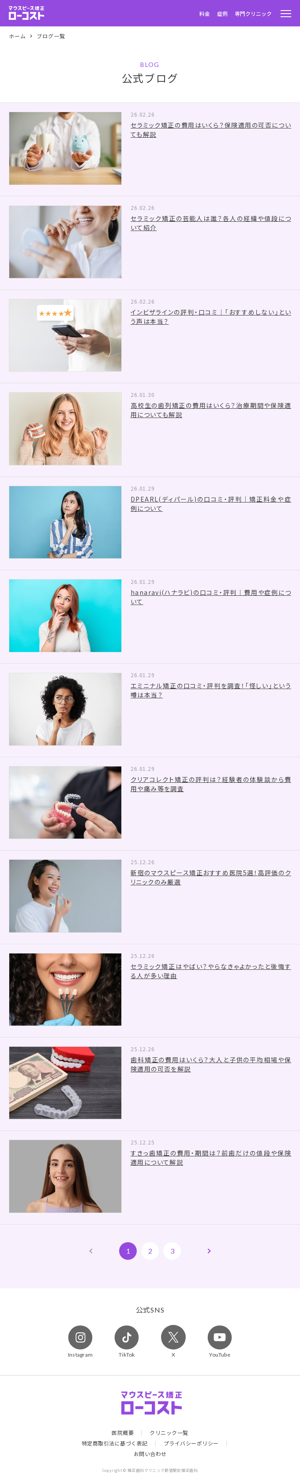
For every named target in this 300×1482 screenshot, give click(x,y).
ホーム (17, 36)
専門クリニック (253, 13)
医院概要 (123, 1432)
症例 (222, 13)
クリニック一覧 (169, 1432)
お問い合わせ (150, 1453)
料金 (204, 13)
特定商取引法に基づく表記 (115, 1443)
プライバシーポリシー (191, 1443)
